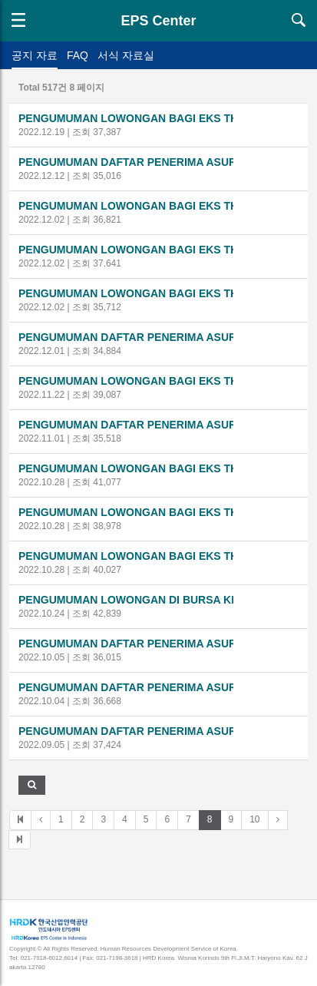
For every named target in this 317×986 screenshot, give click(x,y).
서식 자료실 (125, 55)
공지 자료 (35, 55)
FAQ (77, 55)
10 (254, 819)
